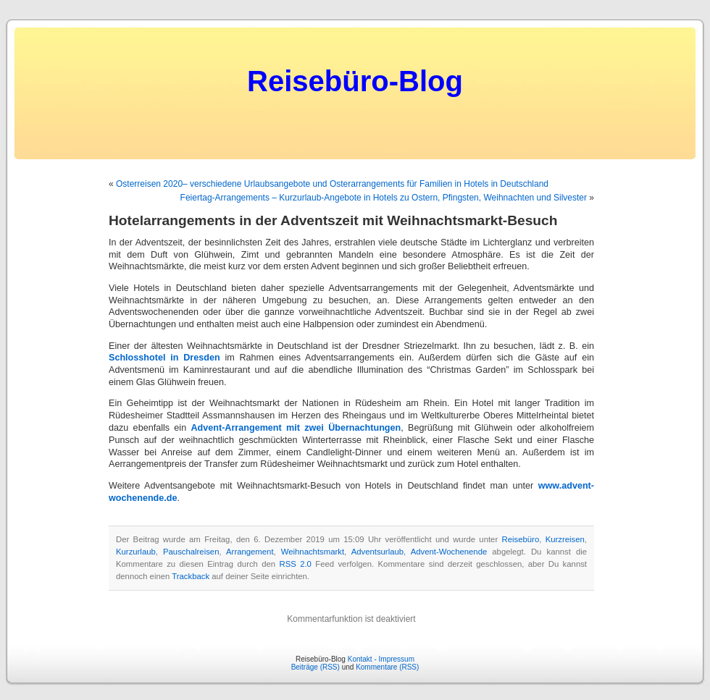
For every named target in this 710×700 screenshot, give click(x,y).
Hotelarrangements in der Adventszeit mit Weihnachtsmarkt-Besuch (333, 220)
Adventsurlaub (377, 551)
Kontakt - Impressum (381, 659)
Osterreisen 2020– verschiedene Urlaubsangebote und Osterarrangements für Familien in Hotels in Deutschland (332, 184)
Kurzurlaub (136, 551)
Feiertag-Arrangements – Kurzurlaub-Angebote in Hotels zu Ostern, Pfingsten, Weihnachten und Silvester (383, 198)
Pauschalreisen (191, 551)
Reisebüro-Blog (355, 81)
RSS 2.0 (296, 564)
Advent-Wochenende (449, 551)
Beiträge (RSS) (315, 667)
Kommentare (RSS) (387, 667)
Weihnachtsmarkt (312, 551)
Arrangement (250, 551)
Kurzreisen (565, 539)
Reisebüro (521, 539)
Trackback (190, 576)
